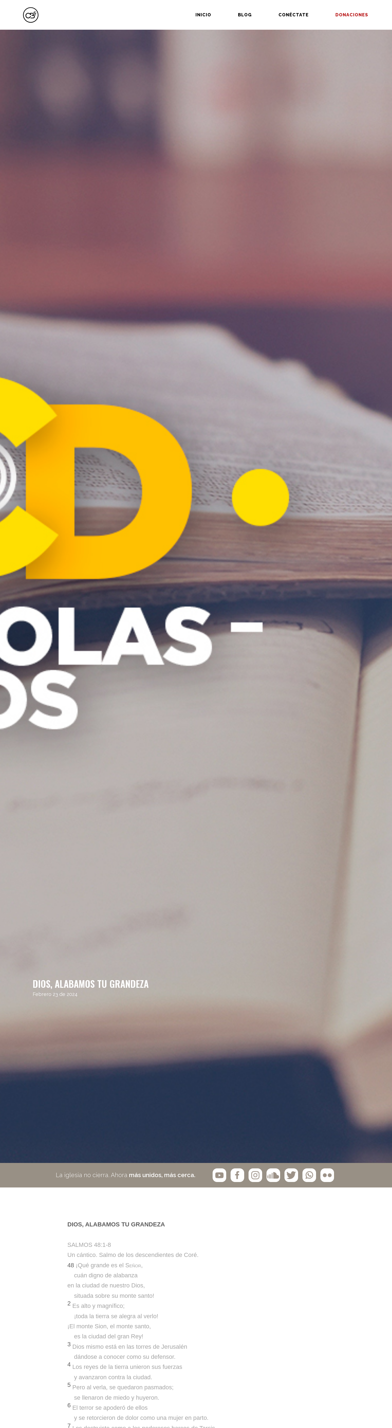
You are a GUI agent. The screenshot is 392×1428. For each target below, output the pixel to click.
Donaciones (340, 10)
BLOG (233, 10)
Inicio (192, 10)
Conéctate (282, 10)
